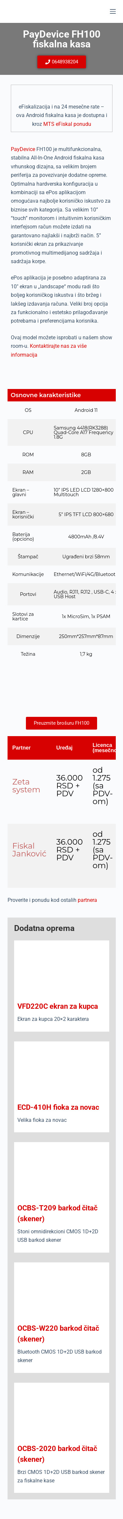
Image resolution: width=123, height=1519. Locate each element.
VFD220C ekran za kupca (57, 1006)
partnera (87, 900)
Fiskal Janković (29, 849)
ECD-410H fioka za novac (58, 1107)
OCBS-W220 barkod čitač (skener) (58, 1333)
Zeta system (26, 785)
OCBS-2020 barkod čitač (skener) (57, 1453)
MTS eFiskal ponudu (67, 124)
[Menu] (113, 11)
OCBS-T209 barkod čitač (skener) (57, 1213)
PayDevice (23, 149)
